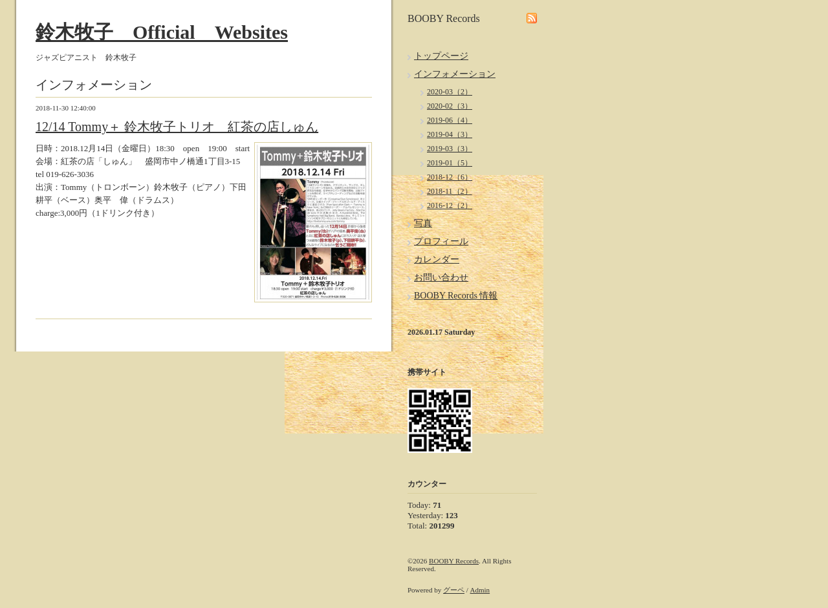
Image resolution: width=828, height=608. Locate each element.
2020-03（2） (449, 91)
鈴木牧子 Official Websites (162, 32)
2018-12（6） (449, 177)
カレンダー (436, 259)
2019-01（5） (449, 162)
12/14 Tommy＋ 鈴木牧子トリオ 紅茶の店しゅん (177, 127)
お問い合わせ (441, 277)
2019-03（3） (449, 148)
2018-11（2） (449, 191)
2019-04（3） (449, 134)
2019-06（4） (449, 120)
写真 (423, 223)
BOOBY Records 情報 (455, 295)
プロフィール (441, 241)
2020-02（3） (449, 105)
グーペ (453, 590)
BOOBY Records (454, 561)
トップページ (441, 56)
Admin (480, 590)
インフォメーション (455, 74)
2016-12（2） (449, 205)
